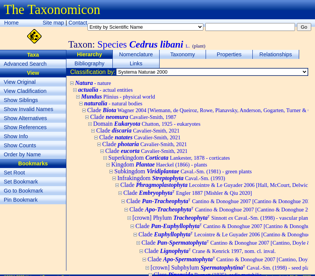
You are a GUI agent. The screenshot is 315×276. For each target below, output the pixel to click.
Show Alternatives (25, 118)
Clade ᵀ (187, 193)
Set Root (14, 173)
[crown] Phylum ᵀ (222, 217)
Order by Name (22, 154)
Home (11, 23)
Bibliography (89, 63)
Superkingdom (169, 157)
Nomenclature (136, 54)
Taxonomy (182, 54)
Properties (229, 54)
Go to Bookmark (23, 191)
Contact (78, 23)
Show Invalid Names (28, 109)
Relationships (276, 54)
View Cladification (25, 91)
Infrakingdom (171, 178)
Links (136, 63)
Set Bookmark (21, 182)
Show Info (16, 136)
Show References (25, 127)
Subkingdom (183, 171)
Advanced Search (25, 64)
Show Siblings (21, 100)
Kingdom (159, 164)
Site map (53, 23)
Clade (133, 117)
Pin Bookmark (21, 200)
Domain (146, 123)
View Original (20, 82)
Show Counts (20, 145)
